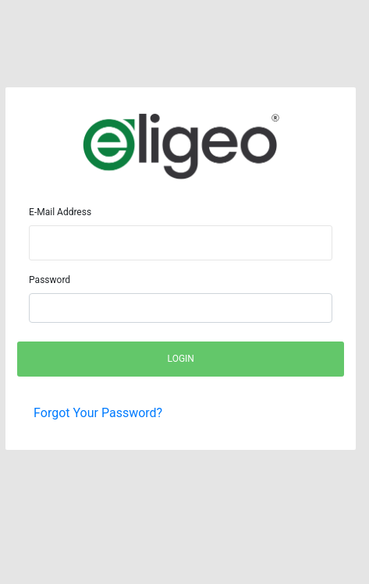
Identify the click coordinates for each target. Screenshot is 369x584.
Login (181, 358)
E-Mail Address (60, 212)
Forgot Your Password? (98, 412)
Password (49, 279)
